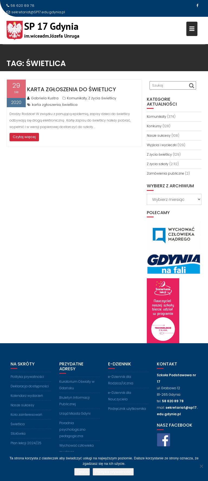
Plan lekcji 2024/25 (26, 445)
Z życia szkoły (157, 164)
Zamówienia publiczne (165, 173)
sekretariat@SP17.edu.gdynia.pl (35, 12)
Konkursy (154, 126)
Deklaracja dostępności (30, 388)
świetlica (69, 104)
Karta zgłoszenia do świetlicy (71, 89)
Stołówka (18, 435)
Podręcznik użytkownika (127, 410)
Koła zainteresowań (26, 416)
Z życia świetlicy (102, 98)
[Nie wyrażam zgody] (201, 466)
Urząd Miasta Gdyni (74, 415)
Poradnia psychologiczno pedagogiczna (72, 431)
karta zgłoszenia (46, 104)
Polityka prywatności (27, 379)
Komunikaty (77, 98)
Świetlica (18, 426)
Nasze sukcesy (159, 135)
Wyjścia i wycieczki (162, 145)
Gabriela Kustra (42, 98)
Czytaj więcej (24, 136)
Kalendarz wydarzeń (27, 397)
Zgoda (82, 471)
